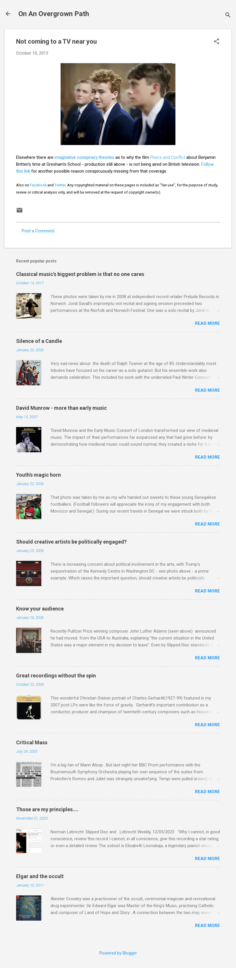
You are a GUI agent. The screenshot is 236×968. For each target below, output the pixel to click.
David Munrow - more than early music (61, 408)
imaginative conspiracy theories (84, 157)
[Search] (228, 15)
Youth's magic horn (38, 475)
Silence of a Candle (39, 341)
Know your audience (40, 609)
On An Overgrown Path (53, 14)
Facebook (38, 185)
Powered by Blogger (118, 953)
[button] (216, 42)
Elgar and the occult (40, 876)
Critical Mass (31, 742)
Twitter (60, 185)
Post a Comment (38, 230)
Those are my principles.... (47, 809)
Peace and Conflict (167, 157)
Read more (207, 323)
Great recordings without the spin (56, 676)
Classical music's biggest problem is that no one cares (80, 274)
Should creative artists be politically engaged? (71, 542)
